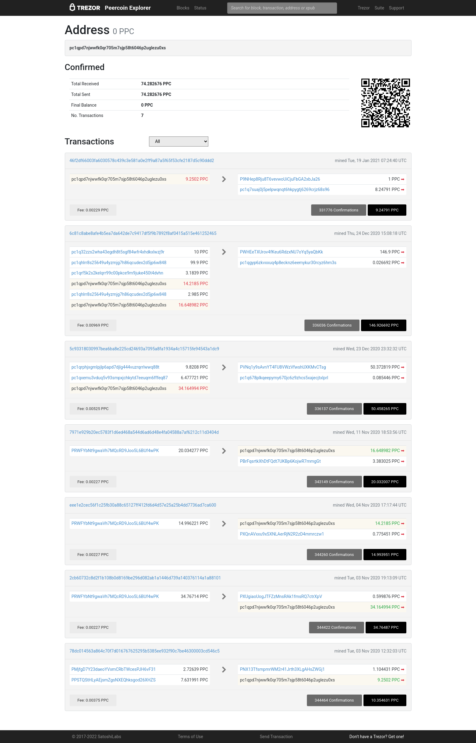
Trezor (364, 7)
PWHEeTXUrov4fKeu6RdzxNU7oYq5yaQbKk (281, 251)
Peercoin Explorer (128, 7)
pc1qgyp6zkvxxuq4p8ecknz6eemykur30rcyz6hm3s (288, 262)
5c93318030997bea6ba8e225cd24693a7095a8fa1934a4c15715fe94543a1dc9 (144, 348)
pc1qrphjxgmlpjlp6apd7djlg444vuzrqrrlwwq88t (115, 367)
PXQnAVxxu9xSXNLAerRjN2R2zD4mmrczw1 (282, 534)
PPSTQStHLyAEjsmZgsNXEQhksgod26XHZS (113, 680)
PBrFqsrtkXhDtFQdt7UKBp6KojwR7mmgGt (280, 461)
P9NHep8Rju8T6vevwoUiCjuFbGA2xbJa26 (280, 179)
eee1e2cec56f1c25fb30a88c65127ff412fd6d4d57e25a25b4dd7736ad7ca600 (143, 505)
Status (200, 7)
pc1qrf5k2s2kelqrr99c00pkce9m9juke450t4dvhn (117, 273)
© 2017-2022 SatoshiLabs (96, 736)
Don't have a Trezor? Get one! (376, 736)
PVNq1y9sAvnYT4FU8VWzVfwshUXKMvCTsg (283, 367)
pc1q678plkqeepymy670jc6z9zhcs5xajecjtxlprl (284, 377)
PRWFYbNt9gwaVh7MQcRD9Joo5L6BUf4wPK (115, 450)
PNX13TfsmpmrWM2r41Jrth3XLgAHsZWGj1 (282, 669)
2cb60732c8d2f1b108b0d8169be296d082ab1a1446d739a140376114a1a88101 (145, 577)
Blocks (183, 7)
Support (396, 7)
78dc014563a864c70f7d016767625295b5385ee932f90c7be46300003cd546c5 (145, 651)
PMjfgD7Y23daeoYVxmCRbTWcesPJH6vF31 (113, 669)
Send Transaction (276, 736)
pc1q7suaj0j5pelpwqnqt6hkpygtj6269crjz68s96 (285, 189)
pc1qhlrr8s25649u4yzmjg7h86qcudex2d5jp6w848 (118, 262)
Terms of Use (190, 736)
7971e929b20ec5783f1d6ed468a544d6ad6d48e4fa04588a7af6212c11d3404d (144, 432)
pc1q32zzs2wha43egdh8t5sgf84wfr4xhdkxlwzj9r (118, 251)
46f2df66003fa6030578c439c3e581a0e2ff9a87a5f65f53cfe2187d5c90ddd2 (142, 160)
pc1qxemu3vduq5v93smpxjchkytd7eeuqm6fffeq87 (119, 377)
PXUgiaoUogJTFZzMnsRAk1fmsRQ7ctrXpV (281, 596)
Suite (379, 7)
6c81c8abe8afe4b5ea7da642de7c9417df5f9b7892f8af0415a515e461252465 (143, 233)
